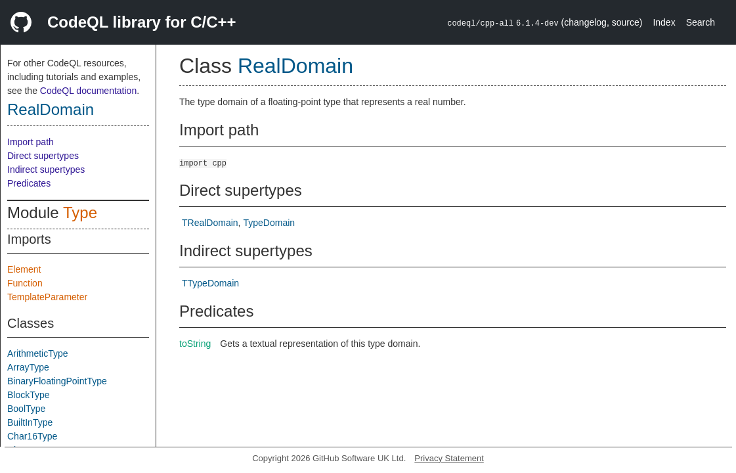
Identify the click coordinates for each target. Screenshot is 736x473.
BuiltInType (30, 422)
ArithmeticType (37, 353)
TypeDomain (269, 222)
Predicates (29, 183)
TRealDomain (210, 222)
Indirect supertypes (46, 169)
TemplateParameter (47, 297)
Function (25, 283)
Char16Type (32, 436)
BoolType (26, 408)
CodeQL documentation (88, 90)
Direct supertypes (43, 155)
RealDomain (50, 109)
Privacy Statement (449, 458)
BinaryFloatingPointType (57, 381)
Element (24, 269)
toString (195, 343)
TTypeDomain (210, 283)
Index (664, 22)
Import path (30, 142)
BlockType (28, 395)
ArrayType (28, 367)
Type (80, 212)
